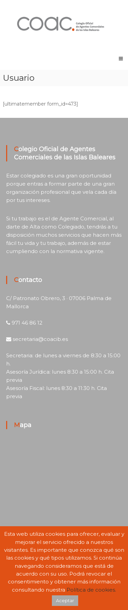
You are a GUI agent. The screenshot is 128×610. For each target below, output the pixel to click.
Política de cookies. (91, 589)
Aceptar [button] (65, 600)
